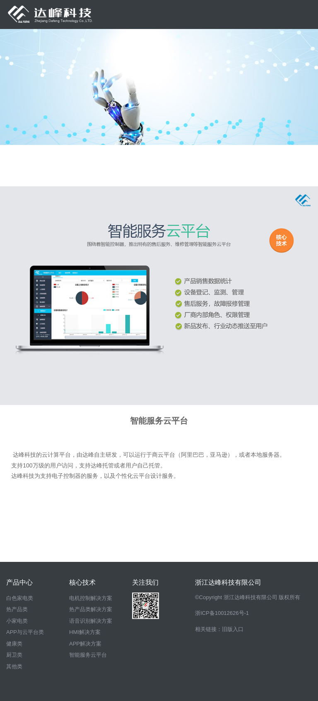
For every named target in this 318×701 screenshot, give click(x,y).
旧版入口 (232, 629)
